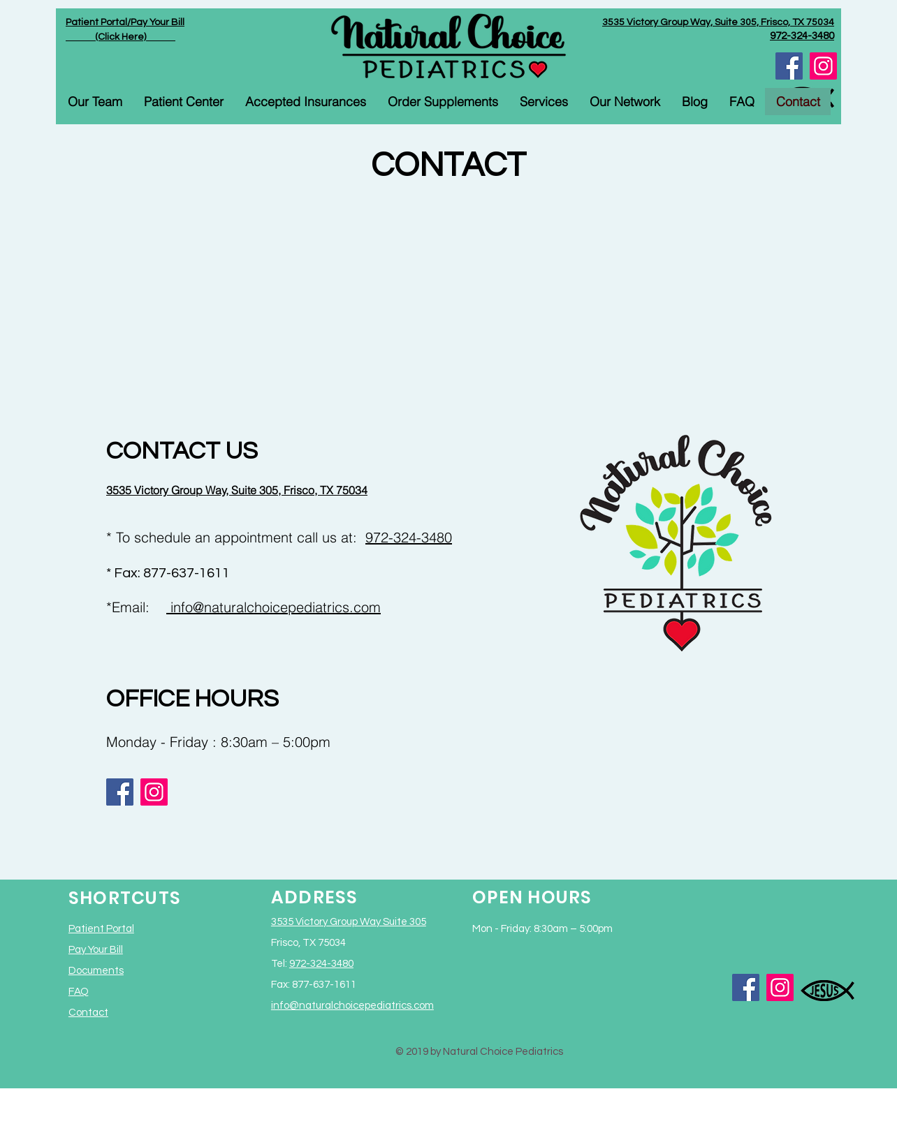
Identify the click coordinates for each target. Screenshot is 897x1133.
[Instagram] (823, 66)
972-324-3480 (408, 537)
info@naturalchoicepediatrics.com (273, 607)
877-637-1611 (186, 573)
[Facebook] (789, 66)
